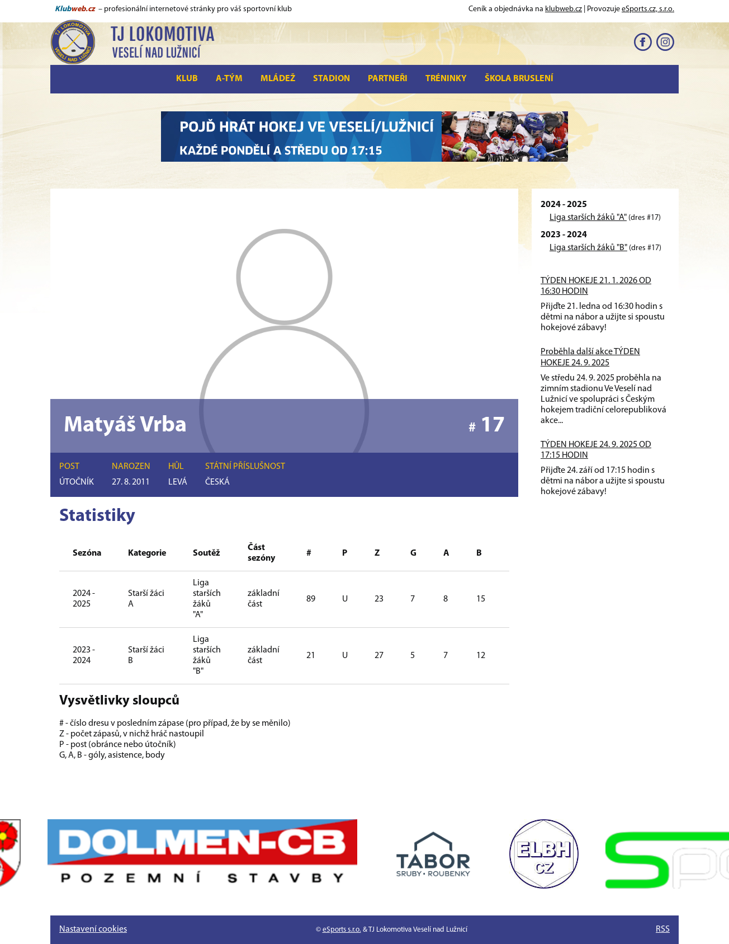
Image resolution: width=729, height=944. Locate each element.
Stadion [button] (331, 78)
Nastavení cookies (93, 929)
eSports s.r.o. (342, 929)
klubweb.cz (563, 9)
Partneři (388, 78)
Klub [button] (187, 78)
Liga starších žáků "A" (588, 217)
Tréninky (446, 78)
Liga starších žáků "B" (588, 247)
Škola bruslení (519, 78)
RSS (663, 929)
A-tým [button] (229, 78)
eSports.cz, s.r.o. (648, 9)
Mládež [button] (278, 78)
